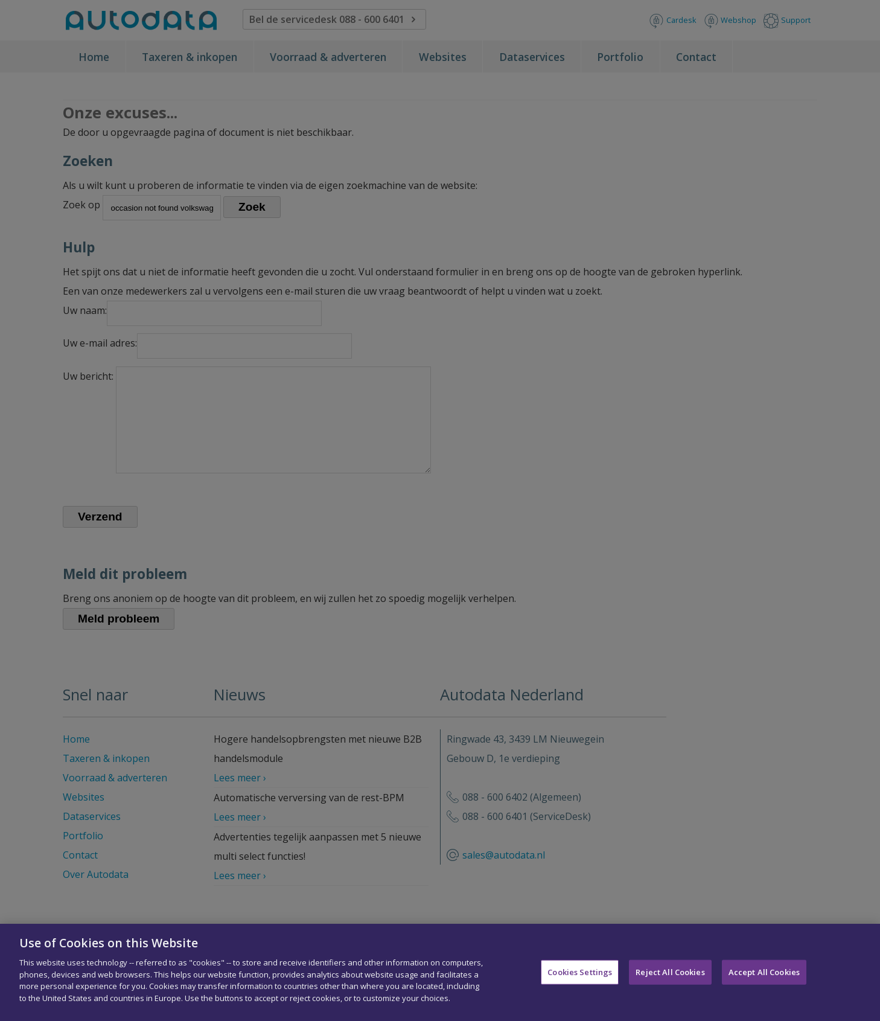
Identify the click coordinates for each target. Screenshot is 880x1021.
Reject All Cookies (670, 980)
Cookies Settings (579, 980)
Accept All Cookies (764, 980)
